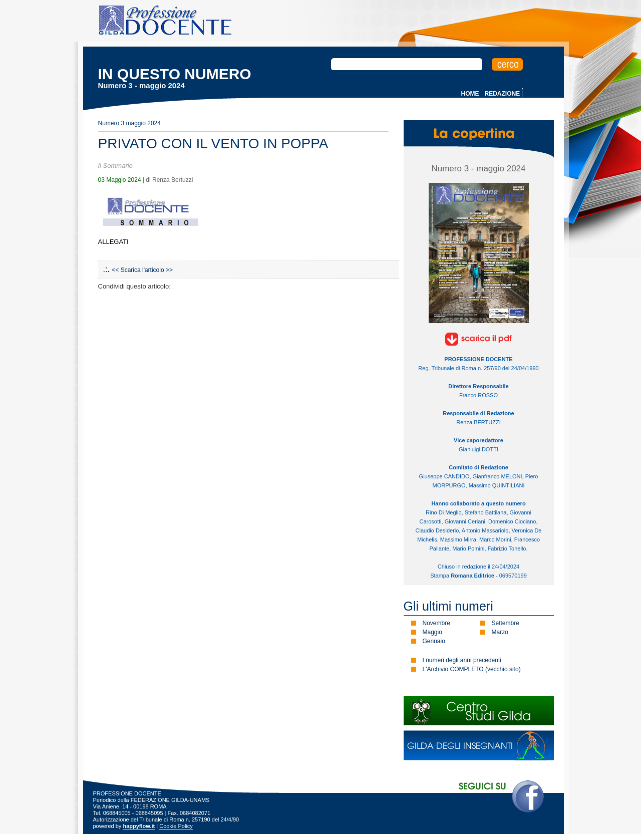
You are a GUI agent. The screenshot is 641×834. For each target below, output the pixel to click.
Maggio (432, 632)
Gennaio (434, 641)
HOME (470, 93)
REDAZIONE (502, 93)
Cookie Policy (176, 826)
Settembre (505, 623)
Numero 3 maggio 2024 (129, 123)
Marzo (500, 632)
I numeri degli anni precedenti (462, 660)
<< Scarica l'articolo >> (142, 269)
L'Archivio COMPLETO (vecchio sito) (472, 669)
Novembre (436, 623)
